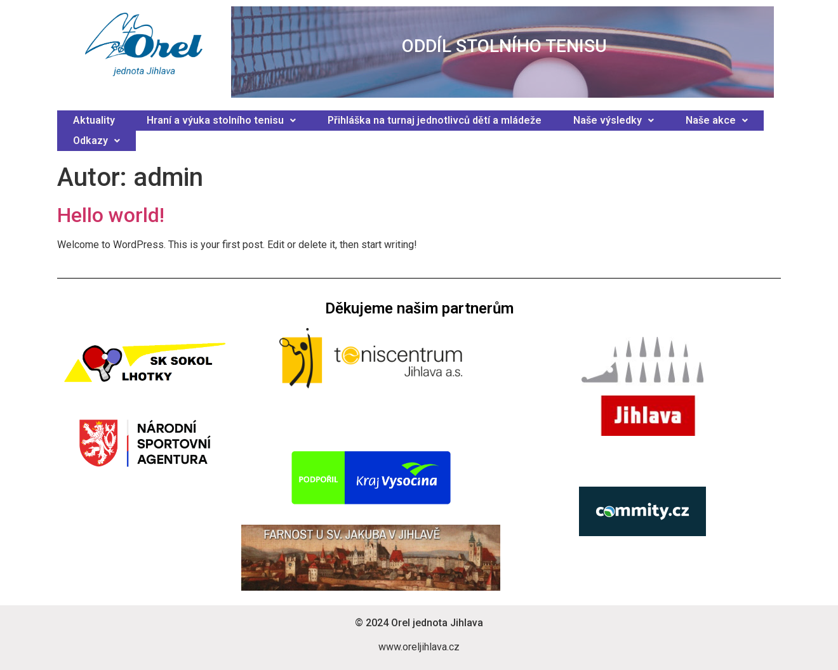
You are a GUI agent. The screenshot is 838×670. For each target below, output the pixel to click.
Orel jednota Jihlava (437, 623)
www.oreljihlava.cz (419, 647)
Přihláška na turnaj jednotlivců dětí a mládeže (435, 120)
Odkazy (96, 141)
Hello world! (110, 215)
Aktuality (94, 120)
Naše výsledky (613, 120)
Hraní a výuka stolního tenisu (221, 120)
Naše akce (717, 120)
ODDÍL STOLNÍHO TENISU (504, 46)
